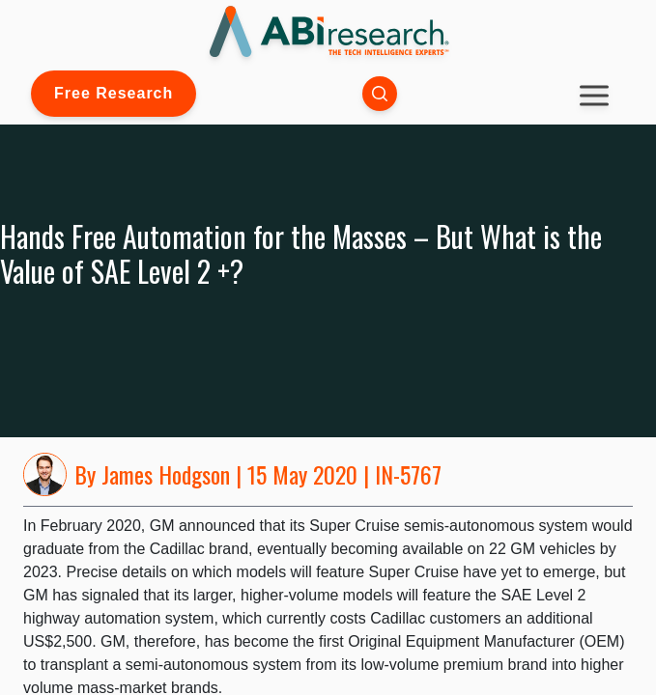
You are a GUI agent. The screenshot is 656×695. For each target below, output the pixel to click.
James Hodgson (165, 474)
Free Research (113, 93)
